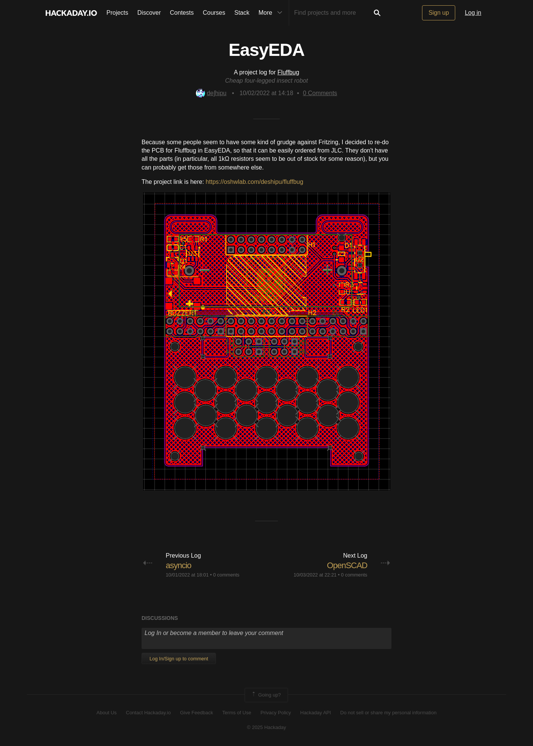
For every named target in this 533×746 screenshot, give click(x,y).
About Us (107, 712)
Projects (117, 12)
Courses (214, 12)
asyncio (178, 565)
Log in (473, 12)
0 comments (226, 575)
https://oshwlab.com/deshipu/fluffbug (254, 182)
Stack (242, 12)
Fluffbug (288, 72)
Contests (182, 12)
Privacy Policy (275, 712)
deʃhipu (211, 93)
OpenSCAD (347, 565)
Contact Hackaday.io (148, 712)
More (272, 12)
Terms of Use (236, 712)
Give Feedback (196, 712)
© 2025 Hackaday (266, 727)
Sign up (438, 12)
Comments (320, 93)
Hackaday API (315, 712)
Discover (149, 12)
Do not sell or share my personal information (388, 712)
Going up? (266, 695)
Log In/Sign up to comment (178, 658)
